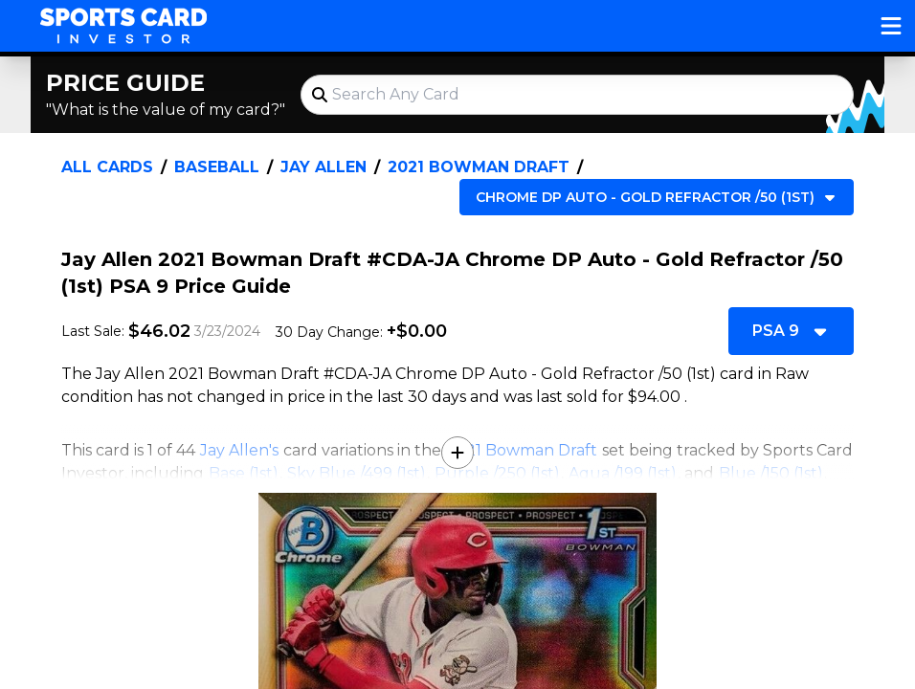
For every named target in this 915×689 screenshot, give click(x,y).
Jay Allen (323, 167)
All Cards (107, 167)
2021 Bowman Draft (478, 167)
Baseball (216, 167)
